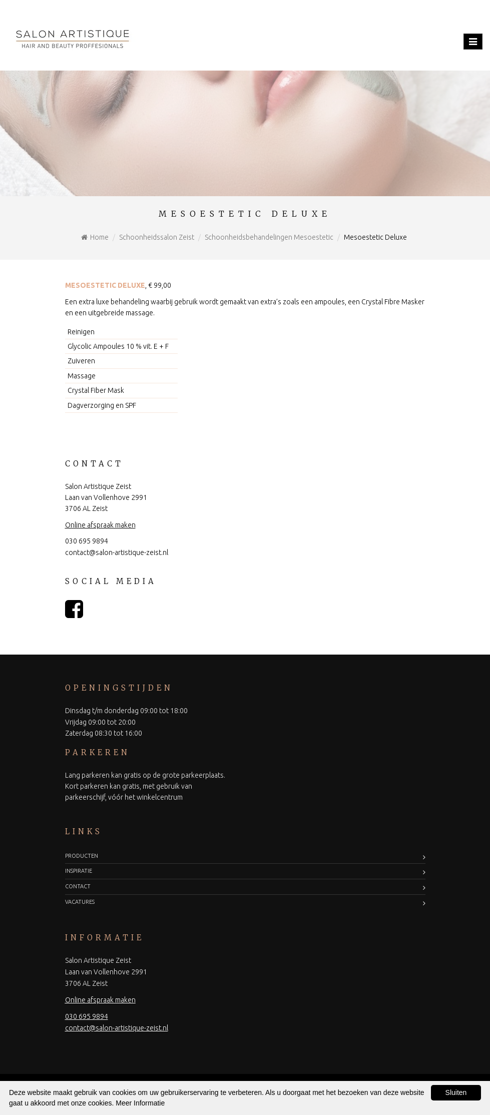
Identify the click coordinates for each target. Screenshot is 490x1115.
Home (99, 237)
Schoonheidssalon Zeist (156, 237)
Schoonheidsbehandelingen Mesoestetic (269, 237)
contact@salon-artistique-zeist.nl (116, 552)
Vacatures (80, 902)
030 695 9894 (86, 541)
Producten (81, 856)
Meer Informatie (140, 1103)
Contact (78, 886)
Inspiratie (78, 871)
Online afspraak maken (100, 525)
